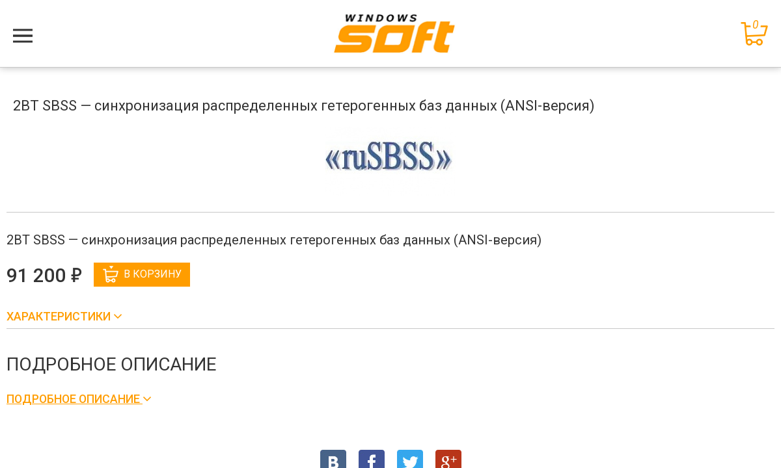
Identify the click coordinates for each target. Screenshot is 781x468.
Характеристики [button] (60, 316)
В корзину (142, 274)
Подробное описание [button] (75, 399)
